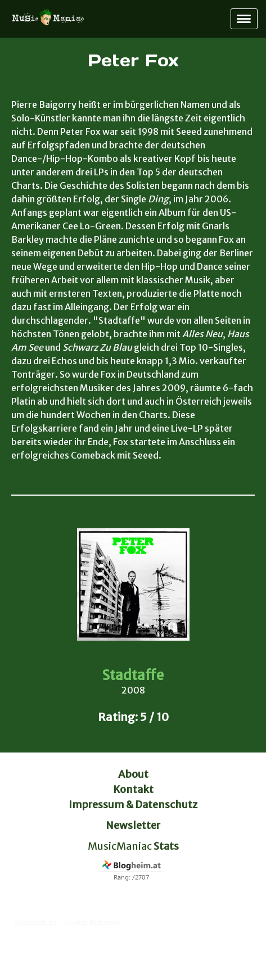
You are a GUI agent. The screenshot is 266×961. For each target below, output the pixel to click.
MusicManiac (120, 846)
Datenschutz (35, 922)
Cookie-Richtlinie (92, 922)
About (133, 774)
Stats (166, 846)
